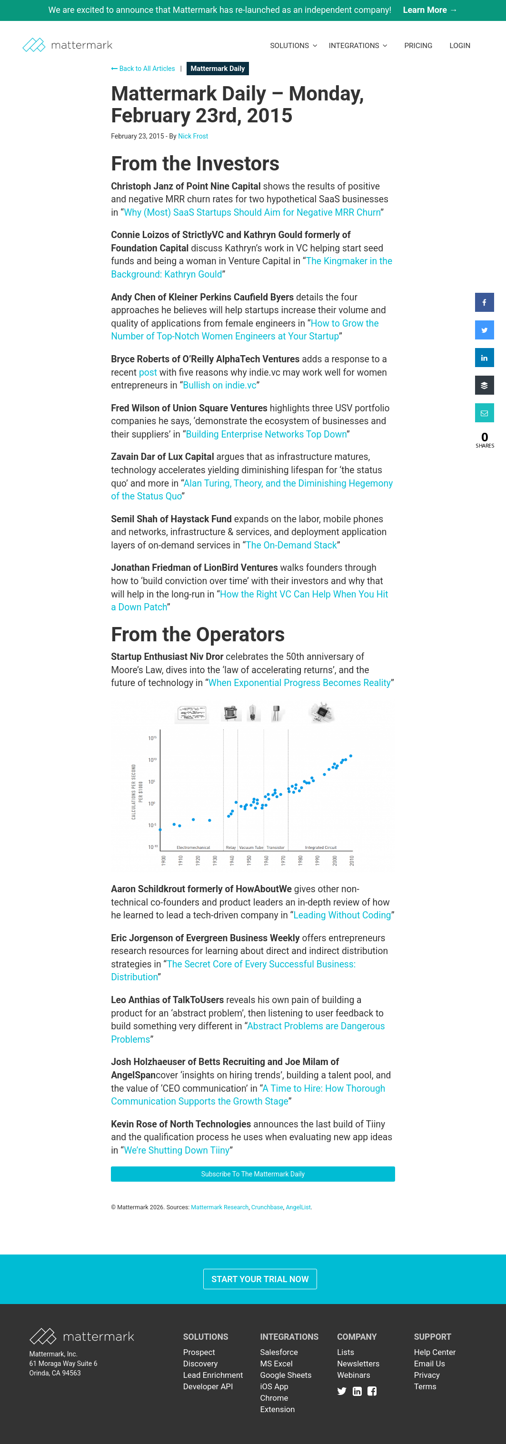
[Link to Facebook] (372, 1391)
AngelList (298, 1207)
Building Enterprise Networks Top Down (266, 434)
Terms (425, 1386)
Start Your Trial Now (260, 1279)
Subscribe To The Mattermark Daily (253, 1174)
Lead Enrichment (213, 1375)
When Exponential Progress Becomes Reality (299, 682)
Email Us (429, 1363)
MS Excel (276, 1363)
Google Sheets (285, 1375)
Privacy (427, 1375)
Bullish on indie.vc (219, 385)
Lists (345, 1352)
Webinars (353, 1375)
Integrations (358, 45)
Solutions (293, 45)
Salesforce (279, 1352)
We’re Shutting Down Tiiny (176, 1150)
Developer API (208, 1386)
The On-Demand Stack (291, 545)
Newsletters (358, 1363)
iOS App (274, 1386)
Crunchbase (267, 1207)
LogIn (459, 45)
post (148, 372)
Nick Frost (193, 136)
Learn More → (430, 10)
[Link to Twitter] (344, 1391)
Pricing (418, 45)
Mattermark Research (219, 1207)
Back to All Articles (143, 68)
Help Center (435, 1352)
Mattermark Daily (217, 68)
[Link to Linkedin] (359, 1391)
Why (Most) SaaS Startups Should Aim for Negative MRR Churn (252, 212)
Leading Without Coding (342, 915)
